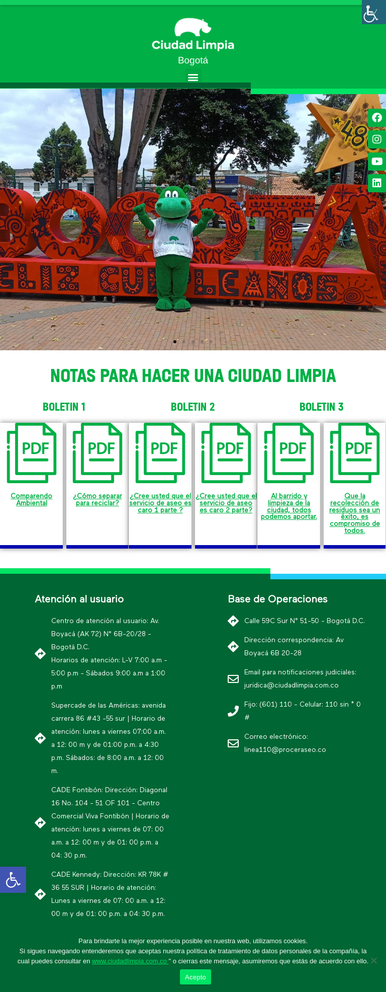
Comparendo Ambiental (31, 500)
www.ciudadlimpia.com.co (130, 961)
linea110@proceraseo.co (285, 749)
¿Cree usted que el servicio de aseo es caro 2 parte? (226, 503)
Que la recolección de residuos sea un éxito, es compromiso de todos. (354, 513)
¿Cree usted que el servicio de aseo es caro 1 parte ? (160, 503)
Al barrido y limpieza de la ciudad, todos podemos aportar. (289, 506)
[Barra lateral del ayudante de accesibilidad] (374, 12)
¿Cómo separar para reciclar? (97, 500)
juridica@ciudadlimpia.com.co (291, 685)
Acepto (195, 977)
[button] (193, 76)
